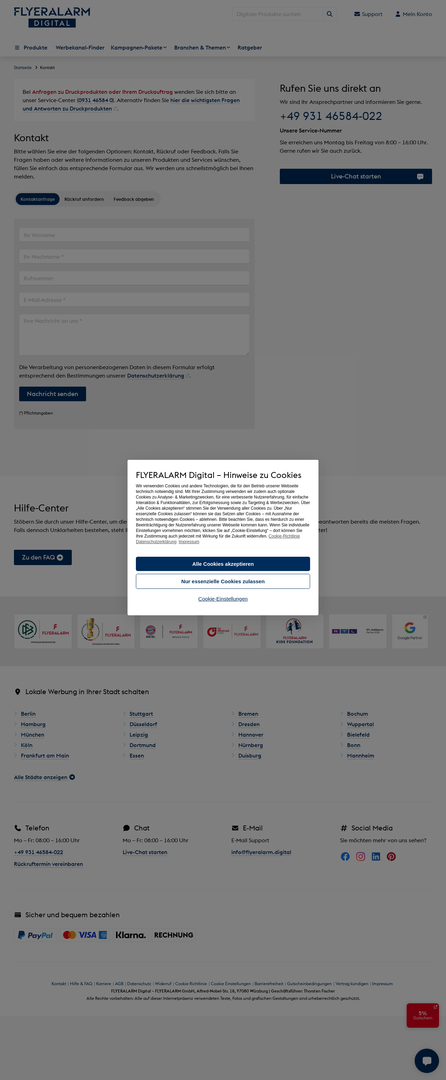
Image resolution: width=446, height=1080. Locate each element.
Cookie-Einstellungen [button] (223, 599)
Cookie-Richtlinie (284, 536)
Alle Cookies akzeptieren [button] (223, 564)
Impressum (189, 541)
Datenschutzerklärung (156, 541)
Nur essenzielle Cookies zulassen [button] (222, 581)
